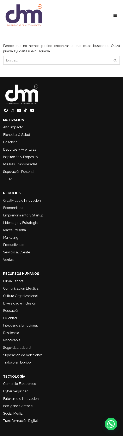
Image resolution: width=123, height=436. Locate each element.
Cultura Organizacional (20, 296)
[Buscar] (57, 60)
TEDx (7, 179)
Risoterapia (11, 340)
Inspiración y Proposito (20, 157)
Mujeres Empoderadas (20, 164)
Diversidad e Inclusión (19, 303)
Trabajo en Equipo (17, 362)
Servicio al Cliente (16, 252)
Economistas (13, 208)
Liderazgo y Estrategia (20, 223)
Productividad (13, 245)
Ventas (8, 260)
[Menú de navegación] (115, 15)
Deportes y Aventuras (19, 149)
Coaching (10, 142)
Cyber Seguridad (16, 391)
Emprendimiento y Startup (23, 215)
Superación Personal (18, 172)
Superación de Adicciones (23, 355)
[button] (111, 424)
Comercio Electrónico (19, 384)
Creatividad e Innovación (22, 201)
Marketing (10, 237)
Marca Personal (15, 230)
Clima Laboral (13, 281)
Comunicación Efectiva (20, 288)
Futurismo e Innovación (21, 399)
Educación (11, 311)
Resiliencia (11, 333)
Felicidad (10, 318)
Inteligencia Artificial (18, 406)
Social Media (13, 413)
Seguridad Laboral (17, 348)
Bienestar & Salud (16, 135)
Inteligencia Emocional (20, 325)
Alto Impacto (13, 127)
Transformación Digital (20, 421)
